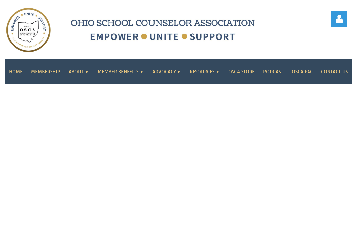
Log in (339, 19)
